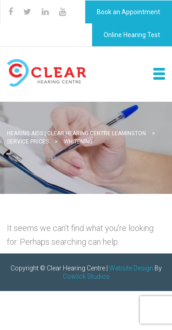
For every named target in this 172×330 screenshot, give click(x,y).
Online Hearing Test (132, 34)
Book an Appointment (128, 12)
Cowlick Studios (86, 276)
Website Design (131, 268)
